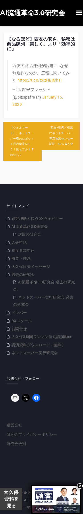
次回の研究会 (29, 234)
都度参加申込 (23, 250)
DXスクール (22, 321)
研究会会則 (16, 443)
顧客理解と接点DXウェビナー (37, 218)
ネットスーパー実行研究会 (35, 353)
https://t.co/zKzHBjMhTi (39, 80)
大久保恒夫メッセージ (31, 266)
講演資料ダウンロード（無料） (39, 345)
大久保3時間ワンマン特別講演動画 (42, 337)
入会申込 (19, 242)
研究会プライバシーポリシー (32, 434)
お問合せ (19, 329)
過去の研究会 (23, 274)
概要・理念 (21, 258)
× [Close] (79, 486)
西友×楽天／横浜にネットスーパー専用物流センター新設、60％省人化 (61, 136)
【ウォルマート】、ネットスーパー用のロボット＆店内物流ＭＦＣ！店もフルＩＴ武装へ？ (22, 141)
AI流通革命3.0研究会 (32, 13)
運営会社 (14, 425)
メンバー (19, 312)
